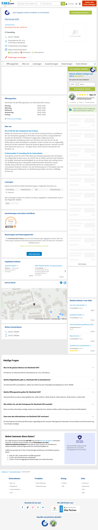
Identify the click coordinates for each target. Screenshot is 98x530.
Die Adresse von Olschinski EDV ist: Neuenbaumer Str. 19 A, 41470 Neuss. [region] (27, 373)
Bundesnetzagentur (46, 440)
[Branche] (29, 4)
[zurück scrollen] (3, 64)
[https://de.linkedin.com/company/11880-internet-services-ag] (43, 507)
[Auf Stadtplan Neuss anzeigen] (65, 282)
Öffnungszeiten (12, 64)
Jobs (11, 492)
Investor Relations (15, 489)
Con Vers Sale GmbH (77, 305)
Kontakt (64, 483)
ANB (83, 492)
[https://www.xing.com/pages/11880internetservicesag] (38, 507)
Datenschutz (85, 486)
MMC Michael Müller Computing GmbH (49, 266)
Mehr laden (82, 264)
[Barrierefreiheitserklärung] (77, 3)
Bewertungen (67, 64)
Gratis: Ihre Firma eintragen (89, 3)
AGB (83, 489)
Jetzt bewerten (34, 254)
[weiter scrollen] (95, 64)
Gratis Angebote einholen (80, 13)
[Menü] (80, 3)
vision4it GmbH (10, 266)
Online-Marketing (41, 483)
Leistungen (37, 64)
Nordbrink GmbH (76, 315)
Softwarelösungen (41, 486)
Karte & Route (81, 64)
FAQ (63, 486)
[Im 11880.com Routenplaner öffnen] (61, 282)
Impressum (85, 483)
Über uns (25, 64)
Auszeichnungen (51, 64)
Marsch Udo (74, 336)
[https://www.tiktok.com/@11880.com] (27, 507)
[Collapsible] (92, 367)
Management (13, 486)
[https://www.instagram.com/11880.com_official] (33, 507)
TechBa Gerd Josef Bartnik (79, 345)
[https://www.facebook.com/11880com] (22, 507)
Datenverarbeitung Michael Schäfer (82, 324)
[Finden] (63, 4)
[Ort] (51, 4)
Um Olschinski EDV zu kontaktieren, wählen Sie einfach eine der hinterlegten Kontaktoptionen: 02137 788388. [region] (39, 385)
